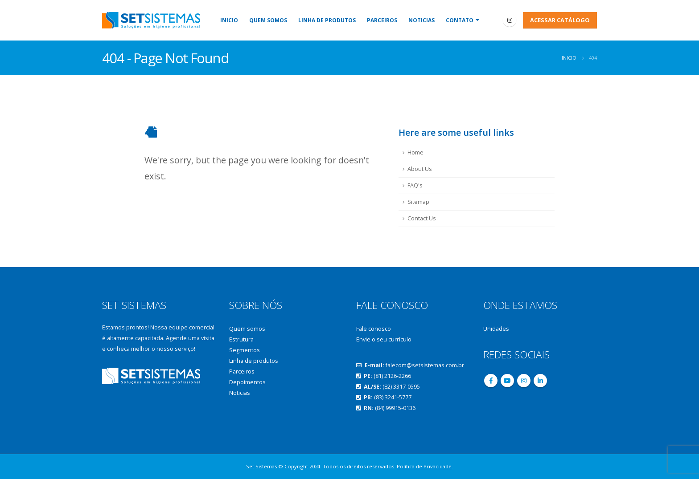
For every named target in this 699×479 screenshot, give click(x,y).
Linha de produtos (327, 20)
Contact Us (421, 218)
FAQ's (415, 185)
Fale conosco (373, 329)
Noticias (421, 20)
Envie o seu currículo (383, 339)
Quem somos (268, 20)
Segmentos (244, 350)
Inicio (229, 20)
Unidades (496, 329)
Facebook (491, 380)
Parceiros (382, 20)
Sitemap (418, 202)
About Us (419, 169)
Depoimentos (247, 382)
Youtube (507, 380)
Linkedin (540, 380)
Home (415, 152)
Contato (459, 20)
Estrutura (241, 339)
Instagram (523, 380)
